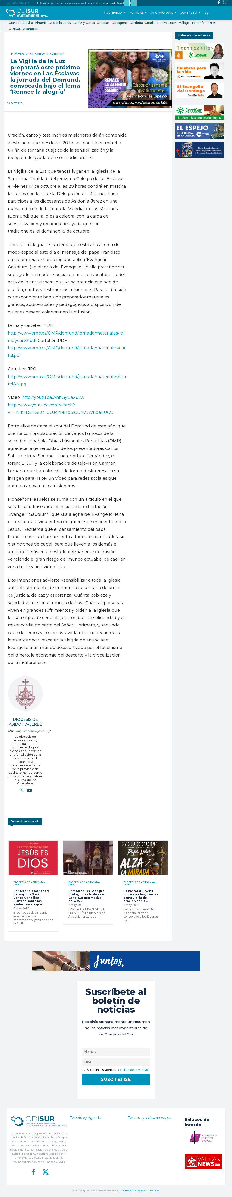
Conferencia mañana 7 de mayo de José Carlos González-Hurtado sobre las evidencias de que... (31, 897)
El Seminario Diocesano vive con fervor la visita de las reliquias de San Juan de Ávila (88, 3)
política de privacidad (134, 1070)
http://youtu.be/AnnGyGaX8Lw (53, 397)
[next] (134, 3)
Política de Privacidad (133, 1190)
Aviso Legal (153, 1190)
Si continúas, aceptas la (115, 1070)
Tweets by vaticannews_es (149, 1118)
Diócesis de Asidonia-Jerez (37, 54)
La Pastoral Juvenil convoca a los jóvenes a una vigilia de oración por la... (141, 896)
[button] (207, 14)
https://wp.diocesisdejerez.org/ (25, 731)
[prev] (127, 3)
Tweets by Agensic (85, 1118)
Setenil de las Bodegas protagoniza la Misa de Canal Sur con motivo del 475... (86, 896)
